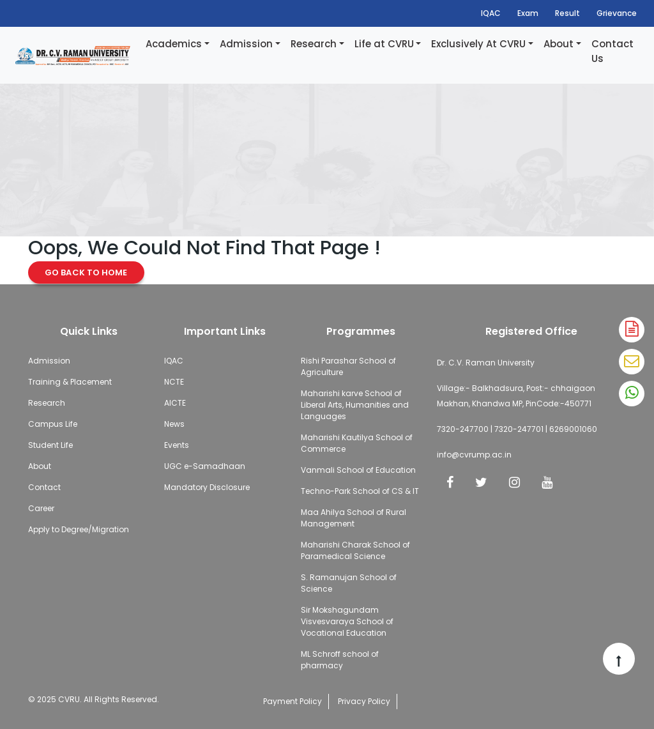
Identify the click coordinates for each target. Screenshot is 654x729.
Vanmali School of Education (358, 469)
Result (567, 13)
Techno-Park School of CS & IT (360, 491)
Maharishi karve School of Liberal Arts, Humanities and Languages (355, 405)
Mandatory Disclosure (207, 487)
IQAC (491, 13)
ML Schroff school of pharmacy (340, 659)
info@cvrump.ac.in (474, 454)
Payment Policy (292, 701)
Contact (44, 487)
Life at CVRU (384, 43)
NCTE (174, 381)
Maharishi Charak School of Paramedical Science (355, 550)
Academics (174, 43)
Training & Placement (70, 381)
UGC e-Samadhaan (204, 466)
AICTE (175, 402)
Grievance (617, 13)
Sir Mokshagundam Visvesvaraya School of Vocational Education (347, 621)
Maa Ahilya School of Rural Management (353, 518)
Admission (246, 43)
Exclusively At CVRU (478, 43)
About (559, 43)
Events (176, 445)
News (174, 423)
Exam (527, 13)
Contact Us (612, 51)
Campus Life (52, 423)
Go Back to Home (86, 272)
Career (41, 508)
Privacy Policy (364, 701)
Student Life (50, 445)
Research (314, 43)
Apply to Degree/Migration (78, 529)
